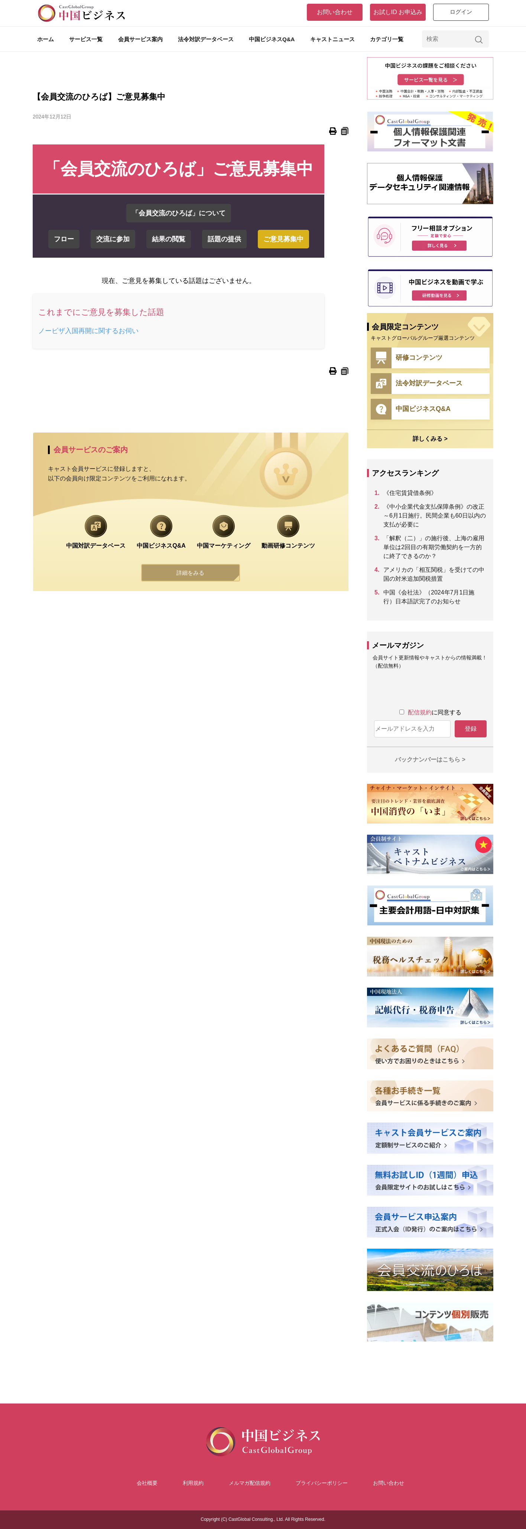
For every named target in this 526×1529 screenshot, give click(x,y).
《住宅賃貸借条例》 (410, 493)
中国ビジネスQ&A (272, 39)
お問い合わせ (335, 12)
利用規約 (193, 1483)
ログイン (461, 12)
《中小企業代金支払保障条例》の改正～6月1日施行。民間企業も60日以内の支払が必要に (434, 515)
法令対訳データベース (206, 39)
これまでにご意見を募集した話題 (105, 312)
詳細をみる (190, 573)
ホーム (45, 39)
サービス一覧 (86, 39)
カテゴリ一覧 (386, 39)
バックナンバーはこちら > (430, 759)
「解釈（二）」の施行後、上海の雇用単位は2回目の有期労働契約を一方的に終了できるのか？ (433, 547)
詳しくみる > (430, 439)
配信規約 (420, 712)
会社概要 (147, 1483)
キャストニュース (332, 39)
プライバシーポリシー (322, 1483)
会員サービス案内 (140, 39)
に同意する (434, 712)
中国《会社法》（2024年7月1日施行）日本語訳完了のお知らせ (428, 596)
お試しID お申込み (397, 12)
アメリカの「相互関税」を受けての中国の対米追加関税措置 (433, 574)
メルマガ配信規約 (249, 1483)
